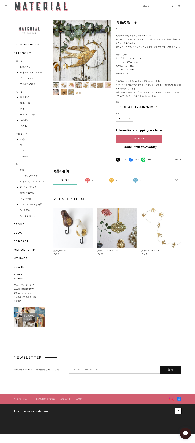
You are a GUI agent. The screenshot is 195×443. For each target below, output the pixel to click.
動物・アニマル (27, 193)
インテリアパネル (29, 175)
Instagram (19, 281)
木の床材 (24, 120)
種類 (118, 102)
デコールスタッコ (29, 78)
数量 (118, 113)
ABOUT (19, 224)
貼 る (19, 91)
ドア (22, 151)
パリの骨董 (25, 199)
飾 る (19, 164)
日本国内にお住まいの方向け (139, 147)
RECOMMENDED (26, 44)
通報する (178, 159)
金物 (22, 139)
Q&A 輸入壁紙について (25, 296)
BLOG (18, 232)
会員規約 (17, 308)
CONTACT (21, 241)
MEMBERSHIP (24, 249)
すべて (65, 186)
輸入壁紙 (24, 97)
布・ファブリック (28, 187)
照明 (22, 170)
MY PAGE (21, 258)
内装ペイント (26, 66)
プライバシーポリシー (23, 300)
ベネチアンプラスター (31, 72)
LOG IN (19, 266)
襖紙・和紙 (25, 103)
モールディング (27, 114)
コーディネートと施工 (31, 204)
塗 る (19, 61)
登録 (171, 376)
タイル (23, 108)
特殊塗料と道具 (27, 84)
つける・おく (22, 133)
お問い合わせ (65, 406)
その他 (23, 126)
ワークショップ (27, 216)
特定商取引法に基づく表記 (25, 303)
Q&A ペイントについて (26, 292)
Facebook (18, 285)
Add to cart (139, 138)
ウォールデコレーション (32, 181)
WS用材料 (25, 210)
